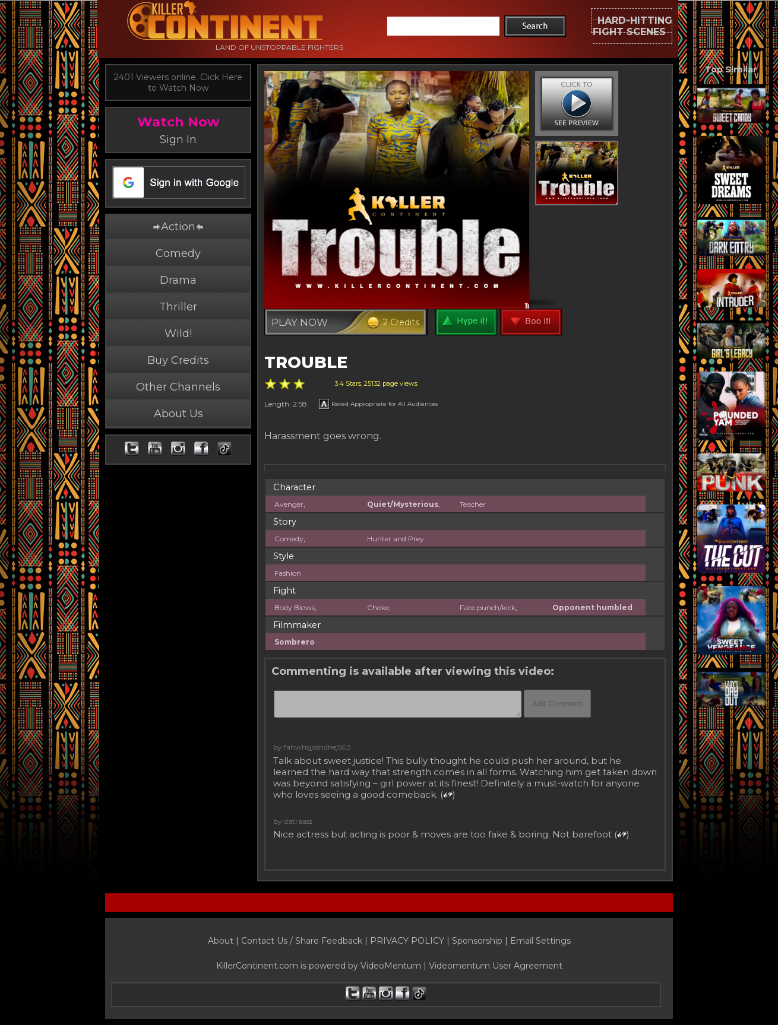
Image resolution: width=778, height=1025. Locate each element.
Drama (178, 280)
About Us (178, 413)
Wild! (178, 333)
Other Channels (178, 387)
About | (224, 940)
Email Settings (540, 940)
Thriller (178, 306)
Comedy (178, 253)
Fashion (287, 573)
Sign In (178, 139)
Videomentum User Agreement (495, 965)
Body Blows (294, 607)
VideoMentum (390, 965)
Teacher (473, 504)
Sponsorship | (481, 940)
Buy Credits (178, 360)
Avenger (288, 504)
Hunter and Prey (395, 538)
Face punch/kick (487, 607)
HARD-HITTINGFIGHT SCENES (632, 26)
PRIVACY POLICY (407, 940)
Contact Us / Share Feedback (301, 940)
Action (178, 226)
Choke (378, 607)
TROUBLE (305, 362)
